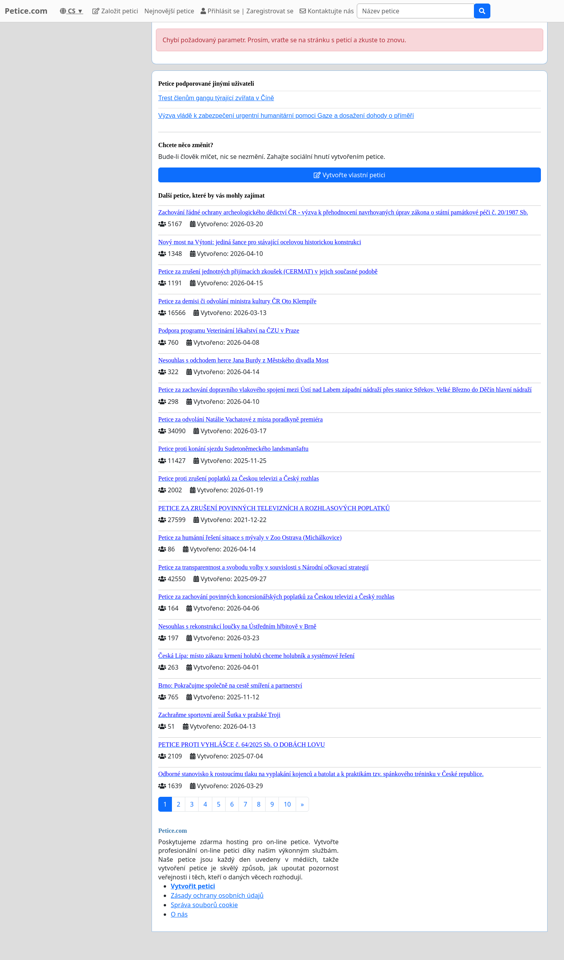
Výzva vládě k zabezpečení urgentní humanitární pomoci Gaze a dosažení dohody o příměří (286, 115)
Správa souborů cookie (204, 905)
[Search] (415, 11)
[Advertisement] (75, 139)
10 (287, 804)
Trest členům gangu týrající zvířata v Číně (216, 98)
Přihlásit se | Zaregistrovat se (247, 11)
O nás (179, 914)
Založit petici (115, 11)
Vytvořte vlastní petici (349, 175)
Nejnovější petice (169, 11)
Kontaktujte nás (327, 11)
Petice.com (26, 10)
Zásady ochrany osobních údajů (217, 895)
